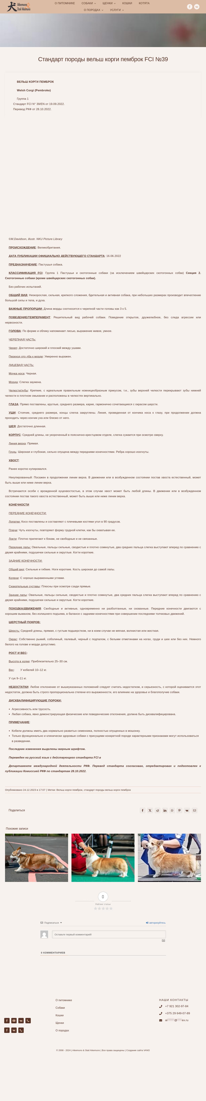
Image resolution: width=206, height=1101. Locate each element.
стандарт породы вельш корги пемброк (107, 789)
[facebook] (189, 6)
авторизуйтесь (156, 922)
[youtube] (14, 1020)
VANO (147, 1050)
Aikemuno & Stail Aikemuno (86, 1050)
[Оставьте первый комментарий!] (109, 934)
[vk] (196, 6)
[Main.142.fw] (18, 3)
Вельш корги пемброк (69, 789)
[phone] (28, 1020)
